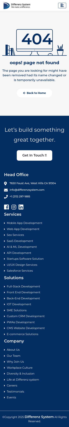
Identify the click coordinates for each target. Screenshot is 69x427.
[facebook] (6, 207)
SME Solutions (16, 310)
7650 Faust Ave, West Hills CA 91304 (30, 183)
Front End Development (23, 292)
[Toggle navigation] (62, 5)
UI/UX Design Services (22, 265)
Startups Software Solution (25, 258)
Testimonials (15, 391)
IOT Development (19, 304)
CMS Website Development (26, 328)
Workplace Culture (20, 367)
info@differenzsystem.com (24, 190)
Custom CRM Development (26, 316)
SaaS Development (20, 241)
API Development (19, 253)
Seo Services (15, 235)
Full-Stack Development (23, 286)
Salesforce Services (20, 270)
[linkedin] (21, 207)
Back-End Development (23, 298)
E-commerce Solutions (22, 334)
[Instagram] (13, 207)
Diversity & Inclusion (20, 373)
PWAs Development (21, 322)
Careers (12, 385)
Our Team (13, 355)
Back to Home (34, 93)
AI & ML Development (22, 247)
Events (11, 397)
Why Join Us (15, 361)
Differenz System (39, 417)
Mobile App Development (24, 223)
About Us (13, 349)
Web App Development (23, 229)
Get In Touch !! (34, 155)
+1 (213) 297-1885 (17, 196)
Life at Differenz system (23, 379)
